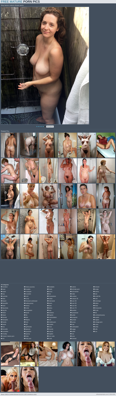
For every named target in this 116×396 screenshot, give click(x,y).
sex (72, 334)
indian (50, 298)
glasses (27, 329)
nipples (50, 334)
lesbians (50, 312)
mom (49, 326)
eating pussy (28, 303)
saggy (73, 329)
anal (3, 289)
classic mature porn (7, 336)
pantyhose (74, 312)
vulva (95, 324)
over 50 (73, 303)
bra (3, 326)
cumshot (27, 294)
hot (49, 294)
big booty (4, 308)
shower (96, 287)
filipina (27, 319)
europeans (28, 310)
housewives (51, 296)
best (3, 305)
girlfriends (28, 326)
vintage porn (98, 322)
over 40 (73, 301)
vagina (96, 319)
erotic (26, 308)
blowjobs (4, 319)
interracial (51, 301)
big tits (4, 310)
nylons (73, 287)
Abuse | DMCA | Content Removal (10, 394)
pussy (72, 322)
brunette (4, 329)
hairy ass (27, 338)
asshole (4, 296)
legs (49, 310)
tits (95, 312)
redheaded (74, 326)
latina (49, 308)
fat (25, 315)
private (73, 319)
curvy (26, 298)
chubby (4, 334)
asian (3, 291)
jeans (49, 303)
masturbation (52, 317)
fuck (26, 322)
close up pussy (29, 287)
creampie (27, 291)
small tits (96, 296)
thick (95, 305)
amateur (4, 287)
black (3, 315)
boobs (3, 322)
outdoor (73, 296)
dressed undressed (30, 301)
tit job (95, 310)
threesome (97, 308)
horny (49, 291)
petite (72, 315)
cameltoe (4, 331)
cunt (26, 296)
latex (49, 305)
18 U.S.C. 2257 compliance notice (28, 394)
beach (3, 301)
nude (49, 338)
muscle (50, 329)
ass (3, 294)
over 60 (73, 305)
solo (95, 298)
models (50, 324)
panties (73, 310)
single (96, 289)
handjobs (50, 287)
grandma (27, 331)
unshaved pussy (99, 315)
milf (49, 319)
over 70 (73, 308)
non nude (51, 336)
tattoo (95, 303)
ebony (26, 305)
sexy (72, 336)
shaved (73, 338)
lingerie (50, 315)
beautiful (4, 303)
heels (49, 289)
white (95, 326)
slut (95, 294)
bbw (3, 298)
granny (27, 334)
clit (2, 338)
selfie (72, 331)
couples (27, 289)
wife (95, 329)
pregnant (73, 317)
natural (50, 331)
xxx (95, 331)
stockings (97, 301)
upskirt (96, 317)
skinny (96, 291)
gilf (26, 324)
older (72, 294)
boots (3, 324)
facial (26, 312)
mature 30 (74, 298)
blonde (4, 317)
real (72, 324)
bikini (3, 312)
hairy (26, 336)
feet (26, 317)
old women (74, 291)
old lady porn (75, 289)
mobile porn (51, 322)
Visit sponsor (50, 126)
